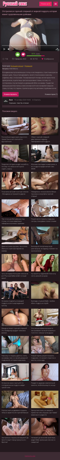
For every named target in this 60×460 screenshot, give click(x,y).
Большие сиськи (17, 66)
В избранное (49, 59)
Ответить (37, 100)
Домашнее (28, 66)
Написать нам (30, 456)
